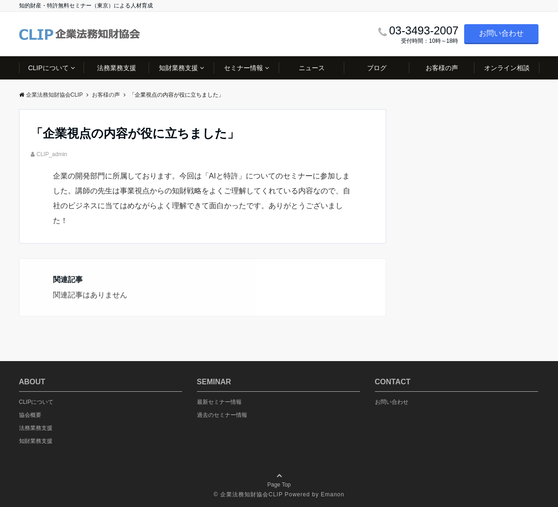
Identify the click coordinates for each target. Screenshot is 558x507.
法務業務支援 (116, 68)
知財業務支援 (178, 68)
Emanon (332, 494)
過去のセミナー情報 (222, 415)
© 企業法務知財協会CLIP (248, 494)
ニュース (312, 68)
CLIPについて (48, 68)
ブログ (377, 68)
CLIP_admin (52, 154)
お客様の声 (442, 68)
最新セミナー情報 (219, 402)
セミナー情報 (243, 68)
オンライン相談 (507, 68)
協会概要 (30, 415)
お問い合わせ (501, 33)
